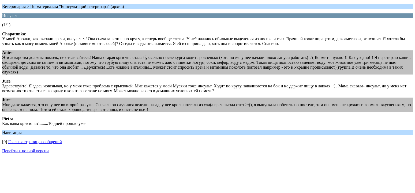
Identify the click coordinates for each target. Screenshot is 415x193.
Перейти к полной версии (25, 151)
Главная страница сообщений (35, 141)
